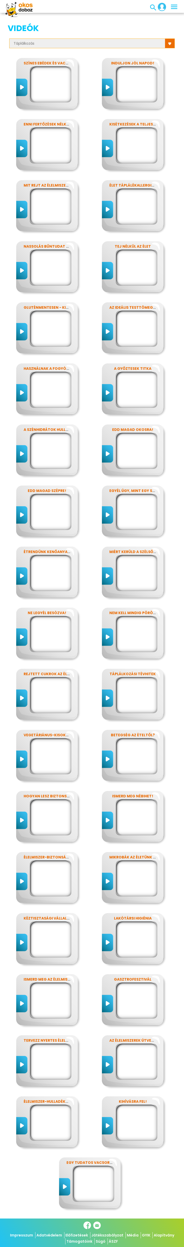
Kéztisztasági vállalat (48, 918)
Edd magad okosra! (132, 429)
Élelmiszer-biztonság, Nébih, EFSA (58, 857)
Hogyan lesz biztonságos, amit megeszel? (67, 796)
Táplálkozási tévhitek (133, 673)
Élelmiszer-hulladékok (47, 1101)
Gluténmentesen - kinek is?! (52, 307)
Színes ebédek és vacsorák (51, 63)
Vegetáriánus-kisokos (47, 735)
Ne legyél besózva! (47, 612)
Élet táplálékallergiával (135, 185)
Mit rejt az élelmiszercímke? (53, 185)
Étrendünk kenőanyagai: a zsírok (58, 551)
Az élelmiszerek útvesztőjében (141, 1040)
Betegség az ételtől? (133, 735)
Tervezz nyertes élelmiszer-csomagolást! (68, 1040)
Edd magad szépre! (47, 490)
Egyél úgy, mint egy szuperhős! (141, 490)
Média (133, 1235)
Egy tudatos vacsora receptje (98, 1162)
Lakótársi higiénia (133, 918)
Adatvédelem (49, 1235)
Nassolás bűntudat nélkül (52, 246)
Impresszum (21, 1235)
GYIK (146, 1235)
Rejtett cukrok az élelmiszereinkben (62, 673)
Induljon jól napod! (132, 63)
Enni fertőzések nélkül (47, 124)
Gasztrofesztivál (132, 979)
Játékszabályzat (107, 1235)
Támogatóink (79, 1241)
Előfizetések (76, 1235)
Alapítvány (164, 1235)
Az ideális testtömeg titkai (137, 307)
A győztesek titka (132, 368)
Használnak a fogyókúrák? (52, 368)
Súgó (100, 1241)
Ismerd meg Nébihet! (132, 796)
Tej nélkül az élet (133, 246)
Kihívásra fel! (133, 1101)
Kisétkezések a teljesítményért (141, 124)
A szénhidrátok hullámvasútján (58, 429)
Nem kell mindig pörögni (134, 612)
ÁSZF (113, 1241)
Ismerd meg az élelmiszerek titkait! (60, 979)
